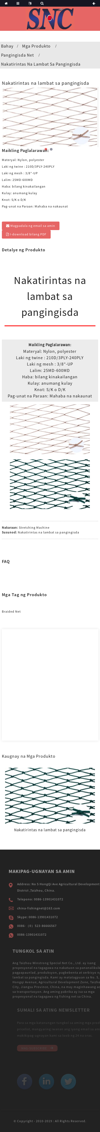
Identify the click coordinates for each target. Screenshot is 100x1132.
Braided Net (11, 611)
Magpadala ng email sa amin (32, 226)
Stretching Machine (34, 527)
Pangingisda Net (17, 55)
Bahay (7, 46)
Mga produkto (36, 46)
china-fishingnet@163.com (45, 908)
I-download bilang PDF (28, 234)
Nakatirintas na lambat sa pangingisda (41, 64)
